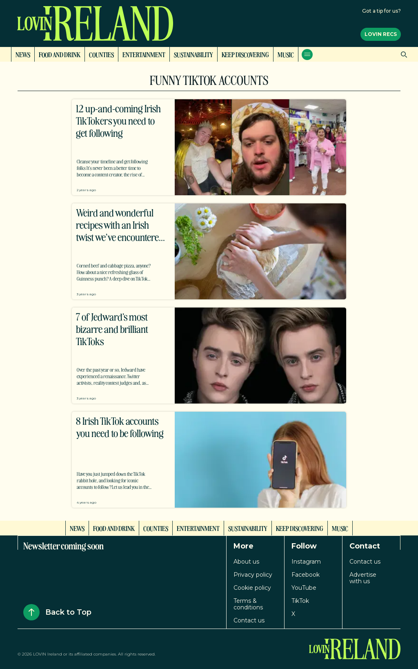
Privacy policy (252, 574)
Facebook (305, 574)
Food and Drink (59, 54)
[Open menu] (307, 54)
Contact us (249, 620)
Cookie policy (252, 587)
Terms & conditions (248, 604)
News (23, 54)
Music (286, 54)
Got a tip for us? (381, 11)
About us (246, 561)
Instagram (306, 561)
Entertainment (143, 54)
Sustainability (193, 54)
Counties (101, 54)
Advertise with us (362, 577)
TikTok (300, 601)
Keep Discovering (245, 54)
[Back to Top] (31, 612)
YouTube (303, 587)
